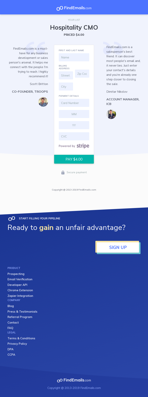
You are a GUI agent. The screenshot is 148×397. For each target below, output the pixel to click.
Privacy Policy (17, 343)
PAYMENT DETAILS (69, 96)
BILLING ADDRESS (64, 67)
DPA (10, 349)
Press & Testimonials (22, 311)
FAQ (10, 328)
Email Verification (20, 279)
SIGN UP (118, 247)
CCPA (11, 354)
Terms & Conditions (21, 338)
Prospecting (16, 274)
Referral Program (20, 317)
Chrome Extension (20, 290)
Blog (11, 306)
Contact (13, 322)
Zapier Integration (20, 296)
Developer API (17, 285)
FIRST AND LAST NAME (71, 50)
